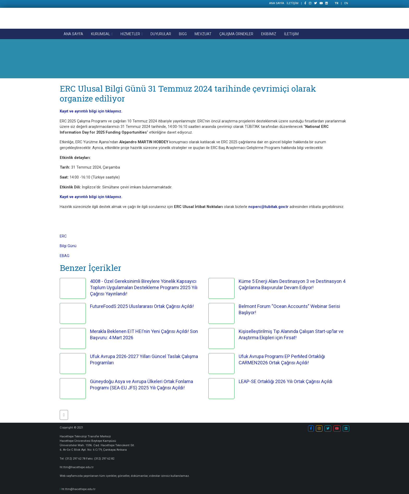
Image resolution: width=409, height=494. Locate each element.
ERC (63, 236)
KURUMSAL (100, 34)
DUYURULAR (161, 34)
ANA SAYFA (276, 3)
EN (346, 3)
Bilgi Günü (68, 246)
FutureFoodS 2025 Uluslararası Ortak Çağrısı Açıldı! (142, 306)
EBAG (64, 256)
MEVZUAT (203, 34)
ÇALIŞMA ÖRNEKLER (236, 34)
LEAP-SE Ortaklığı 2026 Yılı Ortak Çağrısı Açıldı (285, 381)
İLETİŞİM (292, 3)
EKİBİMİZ (268, 34)
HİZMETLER (130, 34)
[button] (64, 415)
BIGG (183, 34)
